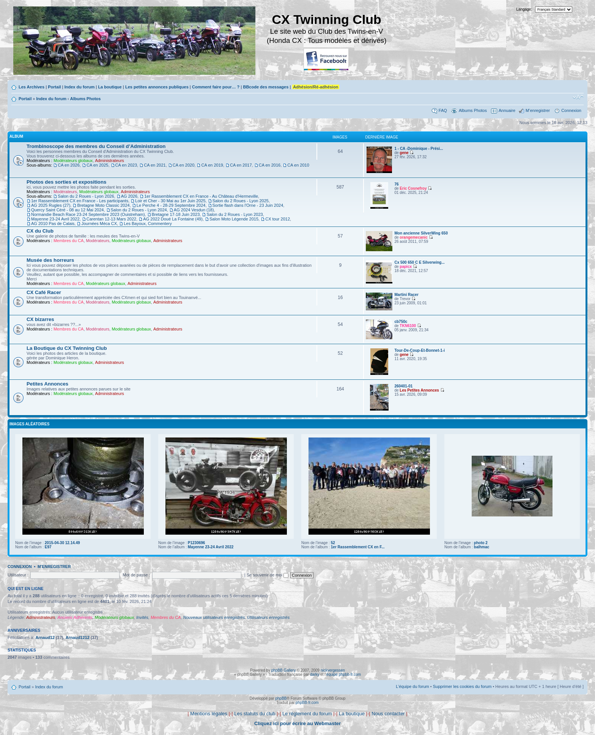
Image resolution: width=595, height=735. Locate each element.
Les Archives (31, 87)
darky (314, 674)
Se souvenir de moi (267, 575)
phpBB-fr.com (307, 702)
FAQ (443, 110)
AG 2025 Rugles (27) (50, 205)
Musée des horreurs (50, 260)
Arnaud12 (45, 637)
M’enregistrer (538, 110)
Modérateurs (65, 191)
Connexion (571, 110)
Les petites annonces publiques (157, 87)
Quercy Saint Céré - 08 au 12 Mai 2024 (67, 210)
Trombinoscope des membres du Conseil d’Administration (96, 146)
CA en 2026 (69, 165)
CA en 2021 (155, 165)
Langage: (524, 9)
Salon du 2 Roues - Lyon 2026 (86, 196)
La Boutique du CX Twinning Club (67, 348)
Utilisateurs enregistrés (268, 617)
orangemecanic (413, 237)
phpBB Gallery (283, 670)
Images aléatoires (29, 424)
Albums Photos (85, 98)
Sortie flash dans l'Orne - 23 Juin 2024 (247, 205)
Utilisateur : (18, 575)
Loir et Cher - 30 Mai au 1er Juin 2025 (170, 200)
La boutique (109, 87)
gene (404, 153)
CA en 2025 (98, 165)
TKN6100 (408, 326)
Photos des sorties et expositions (66, 182)
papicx (406, 266)
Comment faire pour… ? (215, 87)
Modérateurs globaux (73, 160)
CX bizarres (40, 319)
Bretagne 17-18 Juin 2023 (176, 214)
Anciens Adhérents (74, 617)
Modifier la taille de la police (578, 97)
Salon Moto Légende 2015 (233, 219)
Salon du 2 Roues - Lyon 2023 (234, 214)
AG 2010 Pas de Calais (52, 223)
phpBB (280, 698)
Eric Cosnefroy (413, 188)
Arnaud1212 (78, 637)
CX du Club (40, 231)
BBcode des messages (265, 87)
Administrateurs (109, 160)
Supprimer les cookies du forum (462, 686)
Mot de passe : (136, 575)
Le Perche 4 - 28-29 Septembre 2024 (171, 205)
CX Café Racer (44, 292)
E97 (48, 547)
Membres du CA (68, 240)
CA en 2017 (241, 165)
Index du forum (79, 87)
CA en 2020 (184, 165)
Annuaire (507, 110)
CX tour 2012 (277, 219)
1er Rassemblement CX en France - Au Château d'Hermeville (201, 196)
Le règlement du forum (307, 713)
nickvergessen (333, 670)
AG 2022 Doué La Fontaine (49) (173, 219)
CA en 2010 (298, 165)
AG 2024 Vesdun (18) (194, 210)
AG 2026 (129, 196)
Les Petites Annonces (419, 390)
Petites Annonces (47, 384)
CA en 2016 (270, 165)
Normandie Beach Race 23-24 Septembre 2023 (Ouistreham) (88, 214)
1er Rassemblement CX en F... (358, 547)
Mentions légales (208, 713)
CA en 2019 (212, 165)
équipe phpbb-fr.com (343, 674)
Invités (142, 617)
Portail (54, 87)
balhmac (482, 547)
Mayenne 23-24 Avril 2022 (55, 219)
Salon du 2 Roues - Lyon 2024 (139, 210)
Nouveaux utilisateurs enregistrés (214, 617)
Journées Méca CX (99, 223)
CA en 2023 (126, 165)
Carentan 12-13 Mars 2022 (111, 219)
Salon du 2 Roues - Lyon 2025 (240, 200)
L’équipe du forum (412, 686)
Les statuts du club (254, 713)
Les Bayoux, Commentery (148, 223)
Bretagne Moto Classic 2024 (103, 205)
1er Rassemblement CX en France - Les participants (79, 200)
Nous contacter (388, 713)
